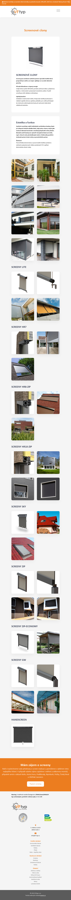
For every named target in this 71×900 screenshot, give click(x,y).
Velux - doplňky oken (35, 852)
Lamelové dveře (35, 884)
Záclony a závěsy (35, 870)
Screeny (35, 858)
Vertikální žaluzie (35, 846)
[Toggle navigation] (58, 10)
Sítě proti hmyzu (35, 875)
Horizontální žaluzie (35, 843)
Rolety (35, 848)
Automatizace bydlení (35, 877)
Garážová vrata (35, 879)
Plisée (35, 850)
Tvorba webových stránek (35, 895)
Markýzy (35, 860)
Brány (35, 881)
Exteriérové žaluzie (35, 862)
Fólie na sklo (35, 873)
